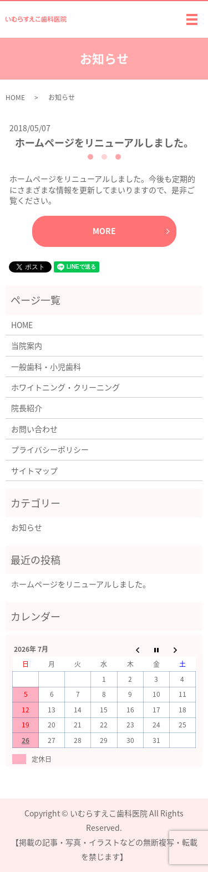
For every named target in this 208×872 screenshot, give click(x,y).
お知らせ (26, 527)
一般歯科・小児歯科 (46, 366)
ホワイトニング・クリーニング (65, 387)
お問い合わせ (34, 428)
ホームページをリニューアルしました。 (104, 142)
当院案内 (26, 345)
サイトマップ (34, 470)
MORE (104, 230)
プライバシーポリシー (50, 449)
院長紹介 (26, 407)
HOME (15, 97)
